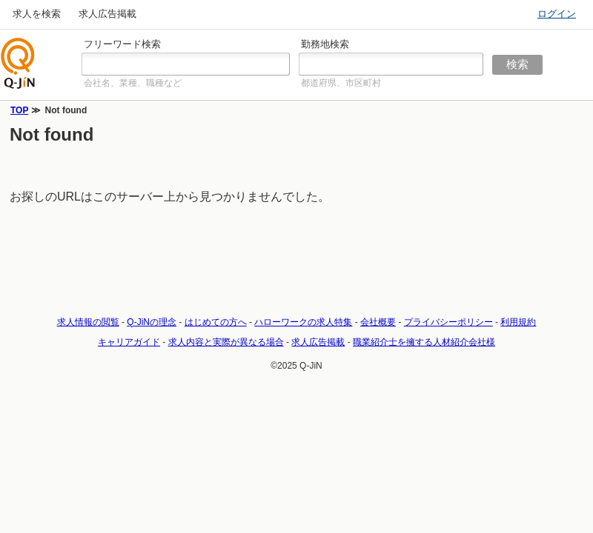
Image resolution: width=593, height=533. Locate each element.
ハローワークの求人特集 (303, 322)
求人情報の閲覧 (88, 322)
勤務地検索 (325, 44)
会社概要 (378, 322)
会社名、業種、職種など (133, 83)
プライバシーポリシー (448, 322)
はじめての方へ (216, 322)
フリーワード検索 (122, 44)
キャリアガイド (129, 342)
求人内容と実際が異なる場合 (226, 342)
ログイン (556, 13)
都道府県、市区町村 (341, 83)
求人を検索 (37, 13)
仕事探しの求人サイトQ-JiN (18, 63)
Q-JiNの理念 (151, 322)
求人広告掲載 (107, 13)
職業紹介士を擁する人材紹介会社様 (424, 342)
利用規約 (518, 322)
